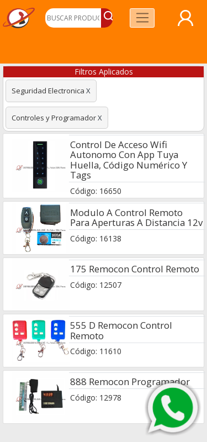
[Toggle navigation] (142, 18)
